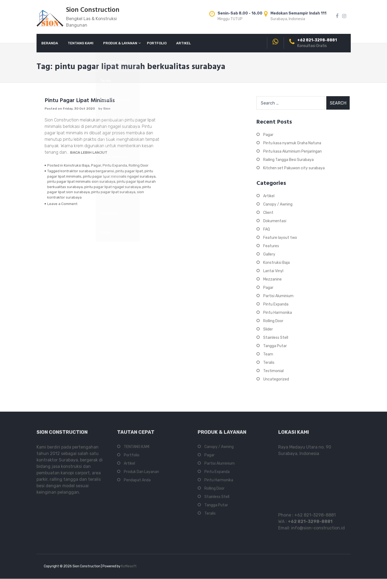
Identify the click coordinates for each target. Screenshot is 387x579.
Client (268, 212)
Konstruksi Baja (76, 165)
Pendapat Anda (137, 482)
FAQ (266, 229)
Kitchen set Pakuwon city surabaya (294, 168)
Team (268, 354)
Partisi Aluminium (278, 296)
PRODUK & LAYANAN (120, 43)
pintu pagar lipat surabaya (113, 192)
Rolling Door (139, 165)
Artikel (268, 196)
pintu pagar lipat (129, 171)
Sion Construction (93, 10)
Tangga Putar (275, 346)
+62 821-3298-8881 (315, 517)
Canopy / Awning (277, 204)
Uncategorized (276, 379)
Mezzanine (272, 279)
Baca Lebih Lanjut (88, 152)
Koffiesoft (118, 566)
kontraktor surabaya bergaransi (87, 171)
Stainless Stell (275, 337)
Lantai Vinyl (273, 271)
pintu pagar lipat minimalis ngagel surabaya (119, 176)
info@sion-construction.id (318, 530)
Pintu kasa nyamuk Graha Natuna (292, 143)
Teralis (268, 362)
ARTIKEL (183, 43)
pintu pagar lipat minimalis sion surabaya (81, 181)
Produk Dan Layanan (141, 474)
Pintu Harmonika (277, 312)
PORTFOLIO (157, 43)
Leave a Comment (62, 204)
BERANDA (49, 43)
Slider (268, 329)
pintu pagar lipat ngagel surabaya (112, 187)
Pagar (96, 165)
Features (271, 246)
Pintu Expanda (115, 165)
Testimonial (273, 371)
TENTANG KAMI (80, 43)
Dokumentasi (274, 221)
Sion (106, 108)
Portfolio (131, 457)
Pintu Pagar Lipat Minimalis (80, 100)
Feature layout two (280, 237)
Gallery (269, 254)
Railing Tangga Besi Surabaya (288, 159)
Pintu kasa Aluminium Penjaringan (292, 151)
